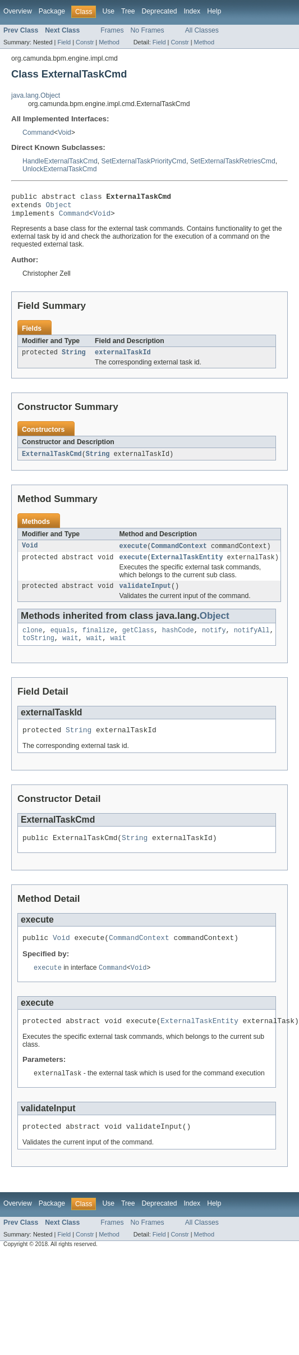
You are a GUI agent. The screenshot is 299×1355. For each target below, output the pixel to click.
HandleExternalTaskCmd (60, 161)
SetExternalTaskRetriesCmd (232, 161)
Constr (85, 42)
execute (133, 553)
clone (32, 640)
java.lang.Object (35, 95)
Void (64, 132)
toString (38, 649)
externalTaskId (123, 358)
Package (52, 11)
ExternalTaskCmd (52, 460)
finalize (98, 640)
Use (108, 11)
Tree (128, 11)
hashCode (178, 640)
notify (214, 640)
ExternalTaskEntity (187, 565)
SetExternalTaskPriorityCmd (144, 161)
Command (38, 132)
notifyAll (252, 640)
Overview (17, 11)
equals (62, 640)
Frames (111, 30)
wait (70, 649)
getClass (138, 640)
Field (64, 42)
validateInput (145, 595)
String (74, 358)
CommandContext (179, 553)
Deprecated (159, 11)
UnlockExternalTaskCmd (59, 169)
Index (191, 11)
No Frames (147, 30)
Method (109, 42)
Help (214, 11)
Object (59, 208)
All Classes (202, 30)
